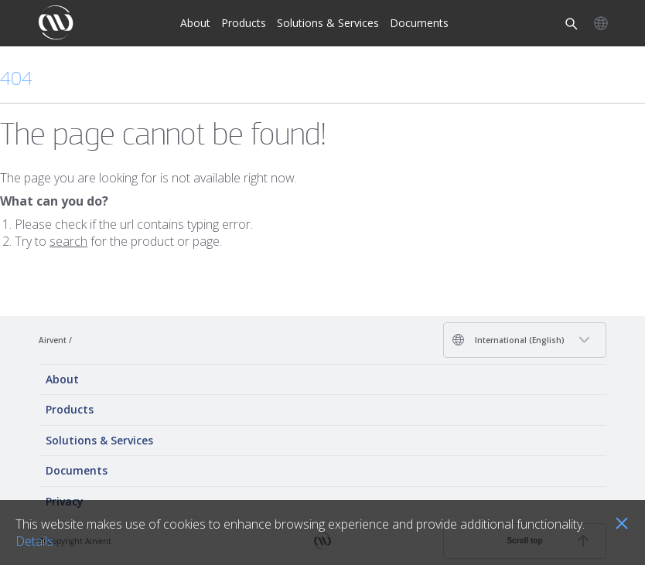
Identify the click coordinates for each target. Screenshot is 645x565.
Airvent (53, 340)
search (68, 241)
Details (34, 541)
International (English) (508, 339)
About (195, 22)
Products (243, 22)
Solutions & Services (328, 22)
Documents (419, 22)
